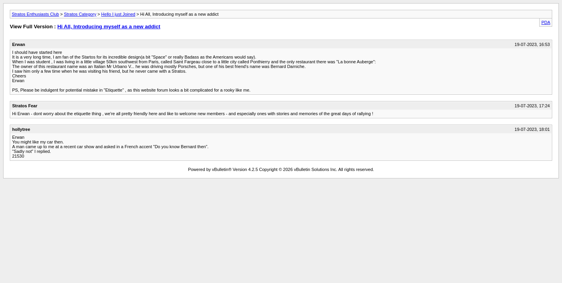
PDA (545, 22)
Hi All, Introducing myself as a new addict (108, 26)
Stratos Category (80, 14)
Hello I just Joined (118, 14)
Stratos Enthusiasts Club (35, 14)
